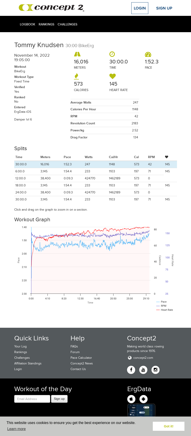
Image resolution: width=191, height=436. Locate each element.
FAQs (74, 346)
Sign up (59, 398)
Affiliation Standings (28, 363)
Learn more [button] (16, 429)
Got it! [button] (168, 426)
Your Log (20, 346)
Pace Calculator (81, 357)
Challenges (67, 24)
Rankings (46, 24)
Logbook (27, 24)
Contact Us (78, 369)
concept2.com (140, 357)
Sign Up (164, 8)
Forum (75, 352)
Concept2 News (82, 363)
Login (140, 8)
